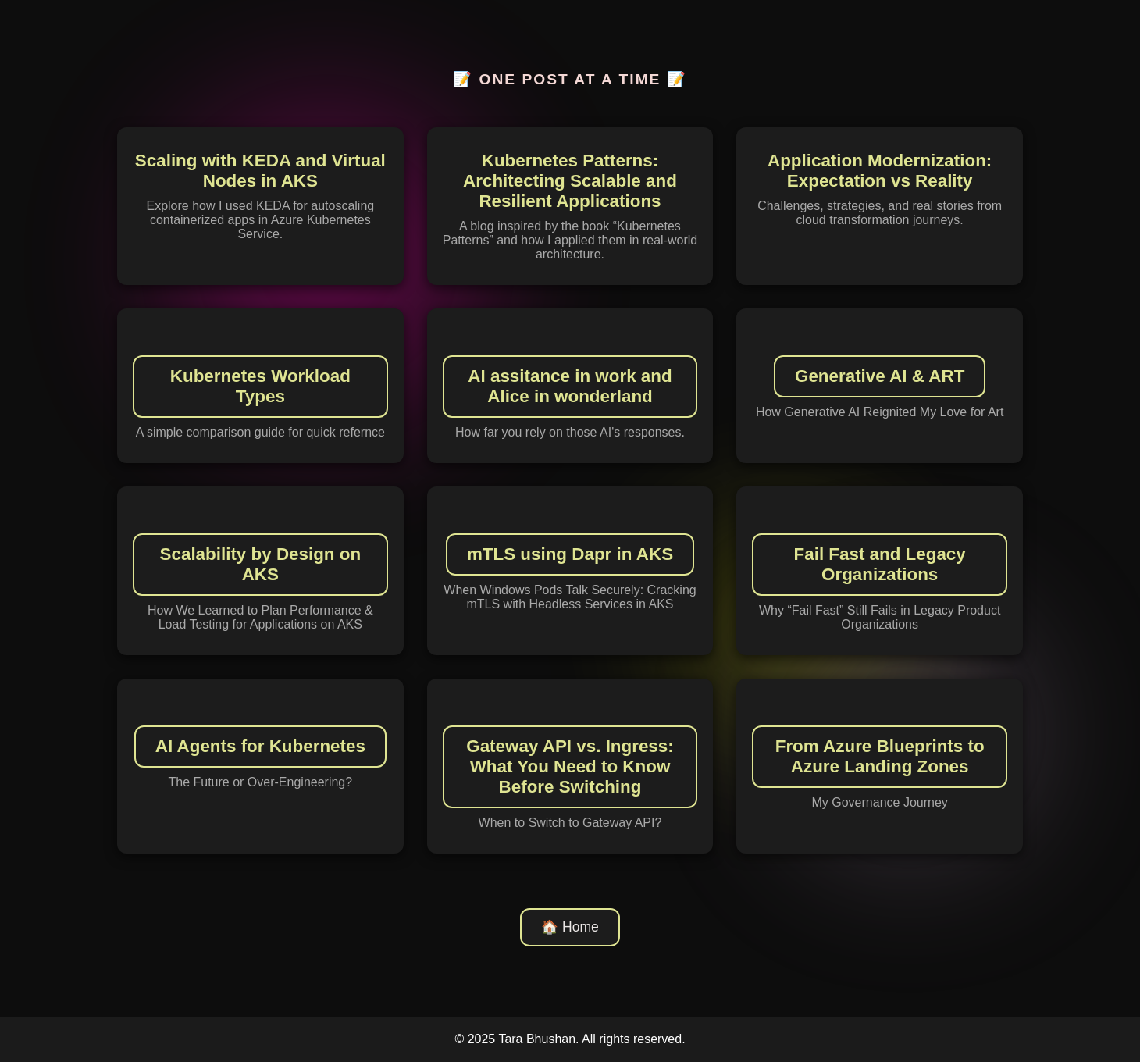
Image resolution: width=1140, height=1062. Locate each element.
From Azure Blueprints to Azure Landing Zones (880, 756)
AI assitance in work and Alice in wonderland (570, 386)
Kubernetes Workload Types (260, 386)
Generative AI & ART (879, 376)
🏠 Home (570, 927)
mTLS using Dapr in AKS (570, 554)
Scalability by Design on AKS (261, 564)
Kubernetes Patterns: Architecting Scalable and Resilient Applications (570, 181)
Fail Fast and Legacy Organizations (880, 564)
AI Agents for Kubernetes (260, 746)
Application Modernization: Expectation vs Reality (880, 171)
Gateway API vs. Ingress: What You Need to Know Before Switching (569, 766)
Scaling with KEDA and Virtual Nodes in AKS (260, 171)
